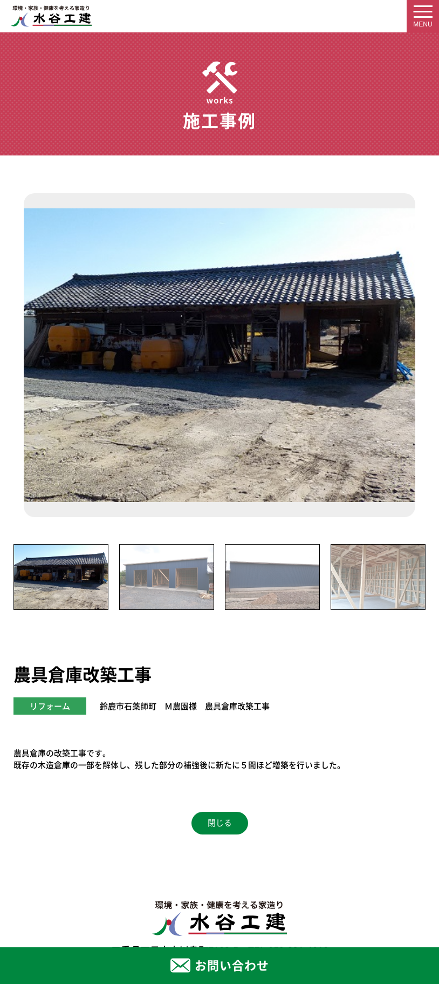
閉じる (220, 823)
